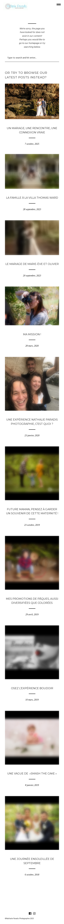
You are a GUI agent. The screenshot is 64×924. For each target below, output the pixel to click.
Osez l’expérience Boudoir (32, 688)
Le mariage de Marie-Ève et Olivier (32, 264)
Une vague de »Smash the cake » (32, 773)
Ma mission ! (32, 334)
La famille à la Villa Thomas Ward (32, 197)
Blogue (32, 123)
